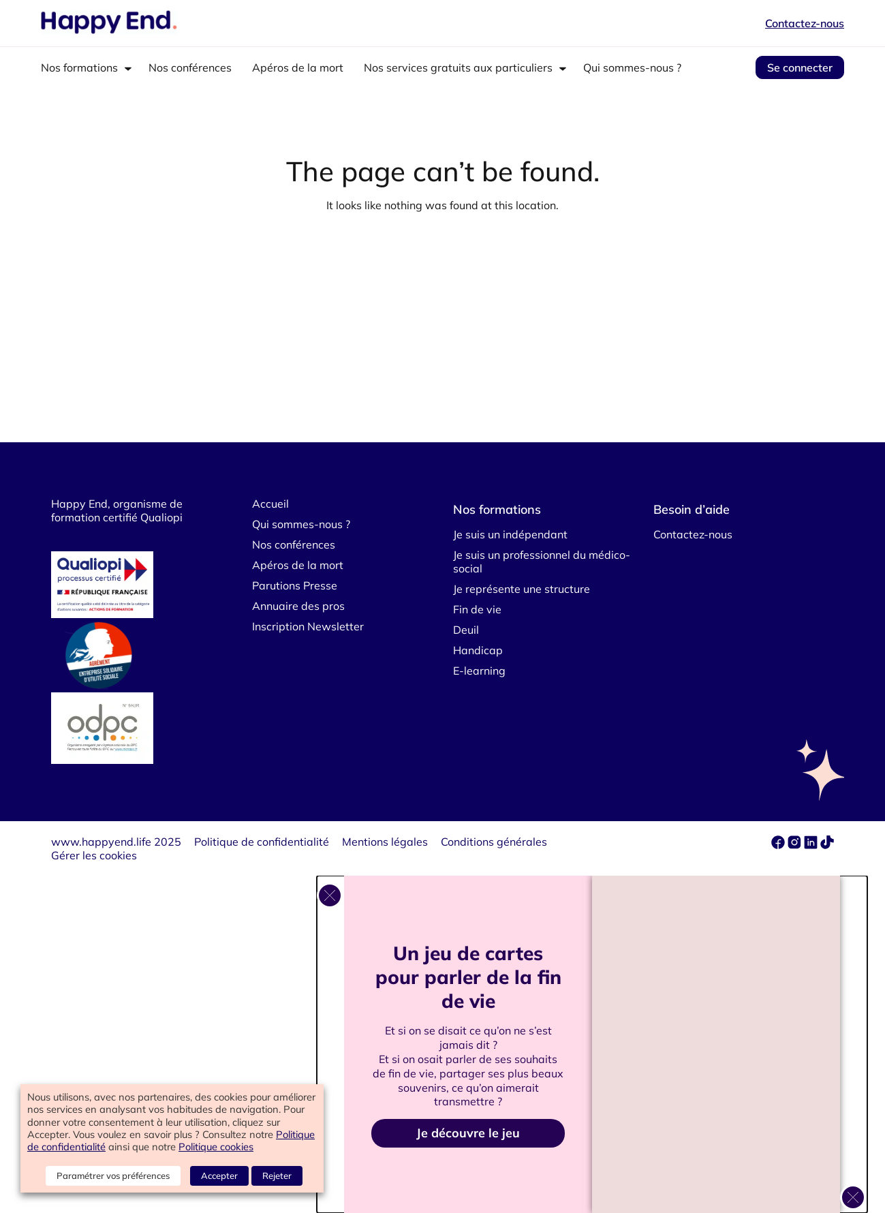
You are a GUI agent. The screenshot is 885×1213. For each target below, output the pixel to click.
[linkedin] (811, 845)
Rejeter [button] (277, 1175)
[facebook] (779, 845)
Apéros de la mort (297, 67)
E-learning (479, 670)
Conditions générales (494, 841)
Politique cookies (215, 1146)
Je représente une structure (521, 589)
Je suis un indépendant (510, 534)
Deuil (466, 629)
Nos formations (79, 67)
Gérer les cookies (94, 855)
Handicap (478, 650)
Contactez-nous (804, 23)
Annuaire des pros (298, 606)
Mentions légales (385, 841)
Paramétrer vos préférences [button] (113, 1175)
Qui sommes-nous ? (632, 67)
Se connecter (800, 67)
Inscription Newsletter (308, 626)
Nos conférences (190, 67)
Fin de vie (477, 609)
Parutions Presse (294, 585)
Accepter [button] (219, 1175)
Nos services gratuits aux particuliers (458, 67)
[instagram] (796, 845)
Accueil (270, 503)
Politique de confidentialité (261, 841)
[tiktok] (827, 845)
